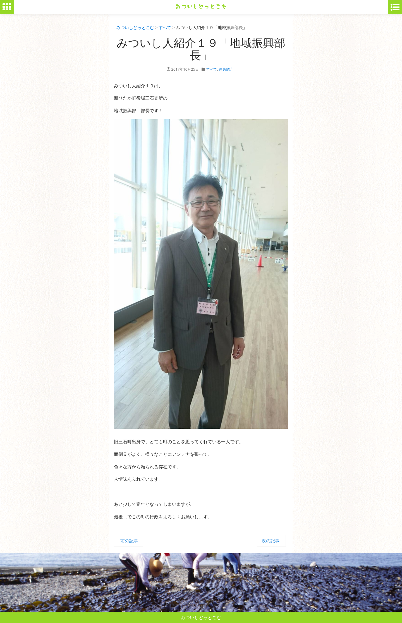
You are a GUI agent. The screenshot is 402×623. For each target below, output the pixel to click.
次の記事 (271, 541)
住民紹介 (226, 69)
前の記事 (128, 541)
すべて (211, 69)
